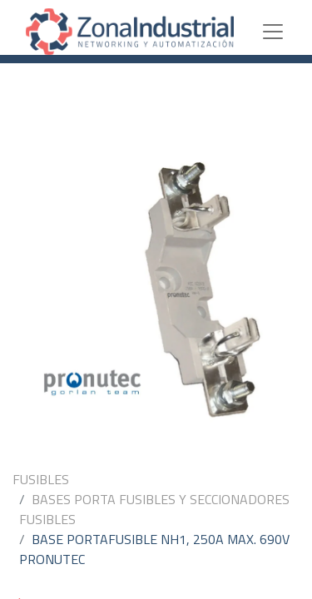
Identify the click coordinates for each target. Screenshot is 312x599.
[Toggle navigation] (286, 31)
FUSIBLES (40, 479)
